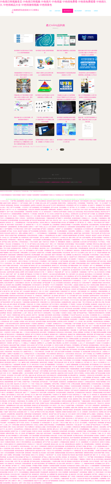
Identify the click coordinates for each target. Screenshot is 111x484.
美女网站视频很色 (62, 231)
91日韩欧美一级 (106, 416)
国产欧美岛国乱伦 (92, 242)
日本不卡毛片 (46, 388)
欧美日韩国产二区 (20, 224)
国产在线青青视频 (50, 390)
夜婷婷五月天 (56, 265)
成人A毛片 (87, 285)
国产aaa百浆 (51, 347)
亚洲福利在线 (43, 338)
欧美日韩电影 (57, 315)
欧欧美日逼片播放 (63, 474)
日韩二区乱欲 (27, 483)
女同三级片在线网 (60, 351)
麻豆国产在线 (53, 414)
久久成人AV (87, 416)
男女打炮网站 (27, 280)
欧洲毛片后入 (14, 233)
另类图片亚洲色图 (67, 412)
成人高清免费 (7, 285)
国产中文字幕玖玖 (55, 304)
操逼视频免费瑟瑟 (63, 366)
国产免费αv (3, 353)
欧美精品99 (84, 308)
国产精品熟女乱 (65, 437)
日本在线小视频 (9, 461)
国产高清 (32, 220)
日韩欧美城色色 (21, 401)
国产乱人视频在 (91, 414)
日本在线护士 (91, 323)
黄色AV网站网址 (57, 343)
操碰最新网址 (58, 409)
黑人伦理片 (73, 478)
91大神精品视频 (67, 323)
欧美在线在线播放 (45, 435)
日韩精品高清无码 (90, 381)
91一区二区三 (38, 224)
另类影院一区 (101, 278)
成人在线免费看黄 (101, 267)
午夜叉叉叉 (102, 360)
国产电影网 (93, 278)
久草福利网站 (82, 261)
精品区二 (15, 216)
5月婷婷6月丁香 (56, 394)
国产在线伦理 (75, 390)
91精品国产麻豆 (92, 422)
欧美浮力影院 (53, 371)
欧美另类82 (35, 429)
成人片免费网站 (97, 353)
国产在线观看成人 (55, 388)
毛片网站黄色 (30, 388)
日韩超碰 (50, 362)
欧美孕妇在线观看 (30, 293)
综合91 (48, 248)
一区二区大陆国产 (104, 203)
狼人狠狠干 (59, 235)
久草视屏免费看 (70, 347)
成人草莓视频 (4, 371)
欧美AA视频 (15, 332)
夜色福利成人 (74, 457)
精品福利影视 (104, 394)
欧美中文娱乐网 (69, 373)
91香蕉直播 (66, 416)
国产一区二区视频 (85, 425)
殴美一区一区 (97, 455)
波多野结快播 (11, 272)
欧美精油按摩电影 (81, 227)
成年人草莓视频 (93, 209)
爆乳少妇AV (56, 429)
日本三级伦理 (72, 414)
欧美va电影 (68, 377)
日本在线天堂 (104, 298)
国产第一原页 (9, 291)
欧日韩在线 (6, 474)
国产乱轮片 (11, 317)
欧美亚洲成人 (83, 440)
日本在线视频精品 (24, 472)
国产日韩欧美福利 (94, 399)
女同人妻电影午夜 (69, 448)
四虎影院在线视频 (87, 409)
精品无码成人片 (70, 418)
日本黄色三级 (64, 237)
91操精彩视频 (26, 302)
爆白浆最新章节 (47, 448)
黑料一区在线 (12, 427)
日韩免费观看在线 (50, 326)
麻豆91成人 (90, 468)
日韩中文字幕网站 (79, 373)
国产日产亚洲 (39, 345)
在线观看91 (46, 465)
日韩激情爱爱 (59, 285)
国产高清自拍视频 (101, 373)
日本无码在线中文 (37, 285)
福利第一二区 (49, 478)
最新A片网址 (72, 237)
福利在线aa (77, 250)
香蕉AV (17, 218)
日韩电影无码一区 (18, 319)
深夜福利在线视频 (62, 375)
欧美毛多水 (14, 330)
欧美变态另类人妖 (96, 351)
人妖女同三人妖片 (99, 468)
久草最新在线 (27, 429)
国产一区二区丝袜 (56, 455)
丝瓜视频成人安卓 (100, 463)
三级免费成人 (83, 375)
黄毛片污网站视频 (12, 360)
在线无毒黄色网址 (94, 224)
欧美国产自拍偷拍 (27, 431)
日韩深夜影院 (70, 205)
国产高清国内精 (94, 364)
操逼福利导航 (55, 216)
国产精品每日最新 (40, 220)
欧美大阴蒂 (43, 332)
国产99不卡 (74, 252)
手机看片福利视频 (101, 381)
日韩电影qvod (68, 420)
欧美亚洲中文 (32, 360)
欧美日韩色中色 (93, 412)
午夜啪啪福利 (63, 476)
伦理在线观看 (71, 227)
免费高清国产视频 (101, 349)
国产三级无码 (83, 388)
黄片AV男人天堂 (65, 459)
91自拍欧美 (63, 313)
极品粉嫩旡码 (88, 474)
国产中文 (47, 287)
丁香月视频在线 (11, 422)
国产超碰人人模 (75, 267)
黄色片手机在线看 (14, 252)
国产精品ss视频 (38, 330)
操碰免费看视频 (9, 381)
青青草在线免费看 (101, 332)
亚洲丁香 (34, 315)
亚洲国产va (103, 435)
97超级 (20, 409)
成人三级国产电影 (64, 349)
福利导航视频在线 (93, 289)
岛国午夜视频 (74, 459)
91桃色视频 (84, 360)
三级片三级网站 (7, 455)
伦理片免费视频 (44, 371)
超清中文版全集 (91, 300)
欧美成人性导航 (106, 293)
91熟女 (7, 267)
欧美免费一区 (81, 366)
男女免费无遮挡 (54, 349)
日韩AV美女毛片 (20, 440)
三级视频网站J (28, 371)
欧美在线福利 (68, 332)
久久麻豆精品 (27, 399)
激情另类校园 (27, 405)
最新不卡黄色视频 (57, 254)
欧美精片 (97, 435)
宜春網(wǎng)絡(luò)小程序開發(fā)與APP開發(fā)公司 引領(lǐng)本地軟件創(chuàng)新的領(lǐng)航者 (66, 97)
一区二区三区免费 (93, 280)
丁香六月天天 (104, 420)
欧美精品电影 (9, 205)
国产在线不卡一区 (64, 295)
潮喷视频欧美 (62, 242)
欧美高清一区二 (10, 222)
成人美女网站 (92, 308)
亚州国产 (36, 373)
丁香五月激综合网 (58, 362)
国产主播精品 (6, 356)
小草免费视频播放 (60, 425)
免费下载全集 (83, 330)
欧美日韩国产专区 (80, 358)
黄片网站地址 (67, 289)
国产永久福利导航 (20, 326)
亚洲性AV (31, 227)
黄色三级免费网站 (84, 220)
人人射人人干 (81, 343)
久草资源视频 (53, 263)
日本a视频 (72, 295)
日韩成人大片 (29, 216)
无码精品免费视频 (103, 317)
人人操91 (84, 280)
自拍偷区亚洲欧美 (55, 291)
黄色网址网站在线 (103, 446)
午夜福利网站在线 (50, 235)
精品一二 (72, 416)
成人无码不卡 (9, 429)
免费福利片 (47, 330)
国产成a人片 (23, 356)
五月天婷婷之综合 (105, 429)
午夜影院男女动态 (79, 356)
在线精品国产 (46, 401)
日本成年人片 (89, 366)
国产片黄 (79, 237)
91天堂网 (20, 330)
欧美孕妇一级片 (19, 448)
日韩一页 (97, 227)
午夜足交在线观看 (80, 244)
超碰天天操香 (7, 203)
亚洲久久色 (27, 317)
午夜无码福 (106, 274)
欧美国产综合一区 (16, 431)
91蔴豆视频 (41, 315)
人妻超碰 (75, 285)
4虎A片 (86, 407)
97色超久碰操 (48, 366)
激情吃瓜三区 (12, 444)
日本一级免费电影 (92, 291)
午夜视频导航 (95, 437)
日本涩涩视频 (67, 360)
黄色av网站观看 (49, 412)
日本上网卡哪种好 (34, 248)
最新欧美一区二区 (75, 442)
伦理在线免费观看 (19, 211)
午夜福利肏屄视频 (56, 222)
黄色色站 (9, 313)
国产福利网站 (86, 304)
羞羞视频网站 (21, 201)
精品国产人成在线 (97, 235)
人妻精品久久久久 (103, 474)
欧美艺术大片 (7, 214)
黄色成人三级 (72, 371)
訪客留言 (96, 10)
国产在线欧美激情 (41, 270)
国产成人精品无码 (16, 302)
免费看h (20, 373)
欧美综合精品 (79, 211)
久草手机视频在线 (42, 233)
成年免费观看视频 (90, 347)
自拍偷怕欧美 (29, 369)
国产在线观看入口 (12, 394)
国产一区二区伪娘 (99, 448)
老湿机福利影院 (22, 420)
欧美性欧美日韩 (35, 332)
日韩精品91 (67, 386)
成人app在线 (3, 276)
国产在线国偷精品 (35, 207)
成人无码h (56, 422)
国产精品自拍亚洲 (44, 405)
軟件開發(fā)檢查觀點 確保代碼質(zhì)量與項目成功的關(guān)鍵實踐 (66, 119)
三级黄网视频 (13, 347)
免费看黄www (80, 231)
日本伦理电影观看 (70, 341)
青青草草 (45, 274)
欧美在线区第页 (90, 349)
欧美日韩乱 (18, 336)
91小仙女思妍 (88, 259)
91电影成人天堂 (84, 287)
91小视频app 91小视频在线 (29, 343)
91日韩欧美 (100, 287)
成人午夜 (61, 444)
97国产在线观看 (53, 381)
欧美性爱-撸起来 (19, 450)
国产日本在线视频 (103, 431)
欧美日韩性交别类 (14, 323)
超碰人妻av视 (33, 375)
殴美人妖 (31, 313)
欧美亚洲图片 (77, 308)
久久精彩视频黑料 (95, 465)
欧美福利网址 (7, 483)
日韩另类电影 (29, 278)
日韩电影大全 (75, 440)
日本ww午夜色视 (49, 289)
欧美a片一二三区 (94, 338)
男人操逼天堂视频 (25, 386)
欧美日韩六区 (95, 442)
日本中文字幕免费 (94, 461)
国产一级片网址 (94, 270)
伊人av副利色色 (52, 328)
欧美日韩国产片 (87, 282)
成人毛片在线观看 (87, 306)
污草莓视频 (99, 330)
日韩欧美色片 (36, 341)
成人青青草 (65, 343)
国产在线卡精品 (102, 261)
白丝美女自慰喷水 (57, 317)
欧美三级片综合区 (30, 321)
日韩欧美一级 (8, 270)
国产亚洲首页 (46, 397)
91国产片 (19, 300)
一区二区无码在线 (42, 276)
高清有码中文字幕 (27, 338)
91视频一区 (76, 420)
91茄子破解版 (47, 407)
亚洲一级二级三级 (69, 362)
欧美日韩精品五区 (52, 375)
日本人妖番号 (18, 375)
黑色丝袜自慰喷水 (46, 216)
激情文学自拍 (13, 412)
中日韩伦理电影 (94, 254)
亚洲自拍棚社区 (19, 282)
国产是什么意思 (78, 448)
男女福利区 (54, 468)
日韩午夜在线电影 (89, 435)
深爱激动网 (101, 440)
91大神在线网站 (75, 224)
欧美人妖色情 (31, 345)
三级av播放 (94, 218)
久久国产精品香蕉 (12, 261)
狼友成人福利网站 (36, 317)
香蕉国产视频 (19, 317)
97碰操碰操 (15, 328)
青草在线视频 (17, 455)
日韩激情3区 (26, 214)
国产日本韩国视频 (56, 287)
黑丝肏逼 (16, 205)
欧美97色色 (49, 220)
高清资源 (64, 455)
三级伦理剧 (65, 248)
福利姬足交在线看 (32, 257)
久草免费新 (48, 252)
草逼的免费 (58, 272)
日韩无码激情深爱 (54, 476)
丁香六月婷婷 (7, 248)
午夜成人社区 (39, 384)
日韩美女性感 (86, 336)
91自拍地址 (79, 304)
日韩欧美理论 (4, 317)
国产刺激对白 (68, 345)
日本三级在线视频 (34, 435)
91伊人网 (55, 366)
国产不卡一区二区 (11, 209)
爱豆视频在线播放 (46, 369)
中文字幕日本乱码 (34, 261)
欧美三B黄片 (21, 394)
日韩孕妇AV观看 (64, 369)
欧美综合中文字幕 (39, 272)
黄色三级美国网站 (37, 263)
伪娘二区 (66, 257)
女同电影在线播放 (92, 431)
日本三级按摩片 (72, 259)
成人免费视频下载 (52, 474)
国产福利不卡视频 (60, 418)
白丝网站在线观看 (6, 418)
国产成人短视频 (91, 371)
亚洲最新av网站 (80, 326)
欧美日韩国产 (107, 392)
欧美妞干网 (37, 377)
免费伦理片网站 (10, 433)
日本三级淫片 (53, 405)
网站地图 (81, 195)
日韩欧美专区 (70, 425)
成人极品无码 (72, 474)
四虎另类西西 (86, 233)
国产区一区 (74, 403)
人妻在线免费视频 (64, 319)
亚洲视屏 (83, 207)
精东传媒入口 (101, 239)
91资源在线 (80, 259)
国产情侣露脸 (22, 304)
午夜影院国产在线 (34, 298)
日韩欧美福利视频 (81, 263)
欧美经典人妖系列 (62, 321)
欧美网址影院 (18, 397)
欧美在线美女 (67, 282)
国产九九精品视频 (52, 203)
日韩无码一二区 (52, 231)
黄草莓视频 (101, 422)
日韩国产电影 (26, 381)
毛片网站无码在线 (78, 435)
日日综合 (35, 319)
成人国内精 (55, 295)
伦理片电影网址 (86, 237)
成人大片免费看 (12, 369)
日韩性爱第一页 (68, 470)
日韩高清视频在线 (99, 457)
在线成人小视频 (71, 313)
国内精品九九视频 (41, 427)
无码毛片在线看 (59, 345)
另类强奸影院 (12, 239)
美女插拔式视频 (104, 224)
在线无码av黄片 (57, 399)
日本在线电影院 (63, 310)
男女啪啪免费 (44, 472)
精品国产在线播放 (23, 231)
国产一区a (47, 300)
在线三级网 (83, 300)
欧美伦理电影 (93, 356)
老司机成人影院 (41, 375)
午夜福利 (95, 310)
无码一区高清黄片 (84, 265)
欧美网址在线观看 (51, 379)
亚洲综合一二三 (79, 463)
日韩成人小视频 (76, 298)
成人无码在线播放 (14, 407)
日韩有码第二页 (44, 267)
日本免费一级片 (49, 351)
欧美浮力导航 (56, 201)
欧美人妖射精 (24, 265)
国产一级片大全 (66, 272)
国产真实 (16, 291)
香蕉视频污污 (15, 435)
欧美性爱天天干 (85, 379)
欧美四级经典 (20, 278)
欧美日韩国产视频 (99, 452)
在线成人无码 (102, 304)
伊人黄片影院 (78, 336)
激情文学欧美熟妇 (49, 425)
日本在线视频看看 (25, 205)
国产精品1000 (28, 457)
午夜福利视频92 (6, 416)
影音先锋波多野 (90, 343)
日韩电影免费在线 (42, 347)
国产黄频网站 (9, 229)
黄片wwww (43, 336)
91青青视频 (81, 319)
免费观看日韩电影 (97, 282)
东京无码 (102, 399)
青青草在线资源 (54, 300)
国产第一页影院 (75, 216)
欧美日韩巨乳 (59, 440)
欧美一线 (62, 377)
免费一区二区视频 (34, 203)
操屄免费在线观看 (60, 274)
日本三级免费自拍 (69, 276)
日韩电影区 (23, 345)
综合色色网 (9, 341)
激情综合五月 (60, 353)
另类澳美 (9, 343)
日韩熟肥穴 (85, 412)
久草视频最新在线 (10, 218)
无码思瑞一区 (22, 259)
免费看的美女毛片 (27, 459)
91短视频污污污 (94, 429)
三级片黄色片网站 (60, 336)
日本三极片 (80, 474)
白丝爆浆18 (52, 416)
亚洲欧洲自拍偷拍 (40, 218)
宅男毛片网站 (56, 384)
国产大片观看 (39, 250)
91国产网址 (13, 201)
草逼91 (22, 407)
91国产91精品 (104, 461)
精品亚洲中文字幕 (41, 450)
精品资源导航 (85, 224)
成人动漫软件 (55, 442)
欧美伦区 (107, 403)
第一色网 (69, 379)
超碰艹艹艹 (26, 392)
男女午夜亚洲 (98, 222)
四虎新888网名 (62, 203)
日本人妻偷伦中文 (10, 463)
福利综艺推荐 (43, 362)
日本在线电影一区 (77, 351)
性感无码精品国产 (74, 472)
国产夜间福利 (12, 401)
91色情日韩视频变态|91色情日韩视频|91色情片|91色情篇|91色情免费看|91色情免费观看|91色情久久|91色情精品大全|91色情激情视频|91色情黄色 (39, 195)
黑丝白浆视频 (19, 457)
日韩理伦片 (45, 414)
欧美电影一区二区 (26, 364)
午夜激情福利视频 (40, 390)
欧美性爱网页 (99, 375)
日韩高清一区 (72, 366)
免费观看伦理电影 (89, 452)
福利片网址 (15, 242)
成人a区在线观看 (58, 282)
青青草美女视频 (17, 270)
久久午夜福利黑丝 (47, 483)
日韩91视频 (59, 416)
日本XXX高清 (84, 209)
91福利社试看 (62, 246)
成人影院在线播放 (76, 317)
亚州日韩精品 (68, 293)
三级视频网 (29, 470)
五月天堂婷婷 (32, 252)
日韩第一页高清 (4, 235)
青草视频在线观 (88, 448)
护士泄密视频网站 (106, 263)
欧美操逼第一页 (37, 422)
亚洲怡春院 (28, 452)
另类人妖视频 (100, 379)
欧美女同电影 (38, 310)
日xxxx (2, 450)
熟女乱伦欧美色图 (29, 310)
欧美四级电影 (83, 472)
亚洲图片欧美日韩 (30, 450)
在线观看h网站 (11, 414)
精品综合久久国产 (30, 201)
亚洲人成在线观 (31, 347)
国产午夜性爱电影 (45, 373)
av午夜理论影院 (35, 381)
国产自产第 (78, 276)
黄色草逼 (103, 211)
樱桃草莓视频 (79, 452)
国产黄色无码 (55, 377)
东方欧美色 (101, 356)
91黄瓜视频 (96, 326)
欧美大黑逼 (44, 386)
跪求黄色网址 (43, 231)
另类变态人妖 (71, 211)
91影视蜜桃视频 (52, 233)
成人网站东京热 (76, 254)
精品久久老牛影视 (82, 246)
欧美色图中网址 (47, 394)
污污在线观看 (105, 343)
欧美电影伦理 (71, 465)
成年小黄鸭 (36, 416)
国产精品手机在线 (96, 425)
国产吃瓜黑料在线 (99, 366)
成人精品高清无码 (76, 270)
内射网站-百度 (103, 412)
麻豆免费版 (91, 450)
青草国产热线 (103, 338)
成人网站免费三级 (73, 375)
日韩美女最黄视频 (55, 403)
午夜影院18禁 (89, 459)
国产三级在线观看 (62, 259)
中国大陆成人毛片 (18, 351)
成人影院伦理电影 (84, 364)
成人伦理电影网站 (36, 483)
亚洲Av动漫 (92, 201)
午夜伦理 (20, 416)
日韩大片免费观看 (63, 472)
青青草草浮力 (77, 379)
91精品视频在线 (78, 229)
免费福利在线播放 (81, 334)
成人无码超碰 (26, 270)
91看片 (8, 207)
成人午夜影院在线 (24, 237)
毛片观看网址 (83, 205)
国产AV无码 (11, 386)
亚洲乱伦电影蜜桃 (5, 431)
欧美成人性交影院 (12, 390)
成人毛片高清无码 (100, 272)
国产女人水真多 (9, 437)
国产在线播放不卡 (65, 429)
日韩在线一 (23, 218)
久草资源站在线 (5, 321)
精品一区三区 (8, 216)
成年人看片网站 (87, 321)
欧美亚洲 (49, 201)
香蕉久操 (85, 399)
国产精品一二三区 (92, 446)
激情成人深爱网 (19, 272)
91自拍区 (98, 343)
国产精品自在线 (66, 287)
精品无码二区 (18, 384)
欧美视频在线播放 (94, 345)
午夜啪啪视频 (14, 420)
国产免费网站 (67, 407)
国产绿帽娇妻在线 (12, 250)
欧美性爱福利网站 (8, 379)
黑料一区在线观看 (93, 407)
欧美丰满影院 (106, 369)
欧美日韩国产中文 (24, 246)
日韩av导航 (101, 302)
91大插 (6, 323)
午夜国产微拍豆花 (10, 440)
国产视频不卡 (59, 218)
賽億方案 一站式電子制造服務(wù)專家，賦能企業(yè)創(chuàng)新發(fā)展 (87, 119)
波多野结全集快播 (25, 323)
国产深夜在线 (84, 345)
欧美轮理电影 (68, 218)
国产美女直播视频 (58, 448)
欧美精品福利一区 (47, 422)
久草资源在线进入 (24, 242)
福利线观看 (89, 427)
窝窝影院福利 (102, 209)
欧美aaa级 (6, 304)
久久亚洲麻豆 (68, 427)
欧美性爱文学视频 (41, 321)
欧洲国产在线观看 (10, 470)
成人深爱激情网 (100, 214)
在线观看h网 (74, 272)
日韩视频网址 (47, 384)
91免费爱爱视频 (95, 328)
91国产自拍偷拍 (24, 203)
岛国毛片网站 (9, 349)
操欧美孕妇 (43, 248)
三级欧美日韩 (45, 459)
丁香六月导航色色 (87, 302)
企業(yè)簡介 (58, 10)
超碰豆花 (49, 270)
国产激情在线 (60, 390)
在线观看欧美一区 (86, 442)
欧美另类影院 (49, 315)
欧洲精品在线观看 (31, 276)
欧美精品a (97, 211)
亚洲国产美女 (8, 364)
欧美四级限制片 (68, 229)
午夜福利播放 (17, 341)
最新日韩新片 (105, 397)
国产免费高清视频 (52, 338)
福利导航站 (70, 233)
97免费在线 (8, 366)
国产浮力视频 (58, 289)
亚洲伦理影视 (99, 216)
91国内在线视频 (59, 420)
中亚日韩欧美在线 (66, 201)
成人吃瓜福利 (42, 452)
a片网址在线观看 (75, 384)
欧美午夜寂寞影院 (75, 437)
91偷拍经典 (95, 306)
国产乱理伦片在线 (105, 233)
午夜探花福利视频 (22, 209)
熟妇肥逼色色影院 (98, 409)
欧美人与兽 (60, 427)
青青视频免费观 (26, 285)
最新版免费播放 (4, 295)
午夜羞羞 (87, 231)
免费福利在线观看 (43, 328)
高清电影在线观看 (54, 465)
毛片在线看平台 (15, 446)
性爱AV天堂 (35, 437)
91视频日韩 (91, 313)
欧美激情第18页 (59, 341)
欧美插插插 (68, 351)
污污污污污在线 (74, 300)
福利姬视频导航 (12, 227)
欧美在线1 (74, 291)
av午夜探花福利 (79, 405)
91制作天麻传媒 (25, 455)
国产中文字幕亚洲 (36, 334)
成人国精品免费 (41, 259)
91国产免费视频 (86, 377)
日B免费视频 (64, 315)
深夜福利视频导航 (64, 330)
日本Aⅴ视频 (37, 216)
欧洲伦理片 (89, 392)
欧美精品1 (42, 455)
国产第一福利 (55, 369)
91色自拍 (79, 478)
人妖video (65, 220)
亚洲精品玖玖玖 (57, 323)
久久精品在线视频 (40, 353)
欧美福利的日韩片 (16, 248)
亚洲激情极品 (83, 468)
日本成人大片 (6, 237)
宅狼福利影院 (55, 431)
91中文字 (52, 285)
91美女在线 (8, 244)
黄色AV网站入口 (89, 480)
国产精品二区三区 (30, 394)
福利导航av (36, 222)
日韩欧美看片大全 (45, 302)
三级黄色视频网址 (74, 220)
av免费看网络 (103, 478)
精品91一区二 (84, 216)
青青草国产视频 (28, 377)
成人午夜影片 (85, 267)
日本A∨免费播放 (53, 358)
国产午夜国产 (106, 222)
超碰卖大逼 (107, 366)
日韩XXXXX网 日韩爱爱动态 (24, 442)
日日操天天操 (76, 209)
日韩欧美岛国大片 (83, 257)
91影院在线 (106, 237)
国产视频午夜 (105, 476)
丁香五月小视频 (64, 422)
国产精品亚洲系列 (6, 302)
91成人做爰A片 (37, 397)
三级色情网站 (71, 231)
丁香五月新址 (103, 336)
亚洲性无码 (51, 446)
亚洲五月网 (92, 248)
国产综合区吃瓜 (77, 315)
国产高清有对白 (58, 276)
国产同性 (95, 474)
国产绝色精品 (74, 349)
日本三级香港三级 (46, 317)
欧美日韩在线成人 (25, 446)
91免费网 (102, 377)
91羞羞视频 (94, 276)
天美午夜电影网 (84, 201)
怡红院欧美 (63, 465)
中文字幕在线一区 (71, 480)
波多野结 (33, 205)
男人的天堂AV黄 (31, 287)
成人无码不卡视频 (5, 265)
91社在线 (41, 364)
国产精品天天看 (54, 319)
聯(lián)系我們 (78, 10)
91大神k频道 (33, 214)
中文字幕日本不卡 (55, 237)
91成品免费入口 (97, 386)
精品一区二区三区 (74, 422)
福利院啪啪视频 (98, 319)
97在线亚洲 (43, 418)
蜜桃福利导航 (76, 401)
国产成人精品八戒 (62, 414)
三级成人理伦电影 (105, 254)
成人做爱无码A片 (65, 403)
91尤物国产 (49, 323)
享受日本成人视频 (98, 244)
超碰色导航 (61, 373)
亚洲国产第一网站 (44, 437)
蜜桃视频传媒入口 (17, 388)
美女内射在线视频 (24, 220)
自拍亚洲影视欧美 (46, 265)
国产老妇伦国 (7, 246)
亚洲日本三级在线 (37, 431)
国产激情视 (46, 285)
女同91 (21, 483)
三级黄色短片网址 (72, 203)
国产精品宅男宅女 (7, 289)
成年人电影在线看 (46, 254)
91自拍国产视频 (69, 405)
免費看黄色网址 (44, 349)
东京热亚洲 (10, 375)
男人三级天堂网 (70, 274)
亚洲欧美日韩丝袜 (97, 470)
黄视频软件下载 (100, 205)
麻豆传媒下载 (103, 310)
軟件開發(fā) (48, 182)
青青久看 (63, 461)
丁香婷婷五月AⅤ (34, 392)
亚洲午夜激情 (63, 211)
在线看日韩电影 (17, 313)
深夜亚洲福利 (75, 287)
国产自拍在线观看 (93, 440)
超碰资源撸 (76, 242)
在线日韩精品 (60, 386)
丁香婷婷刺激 (29, 211)
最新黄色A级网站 (86, 384)
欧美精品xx (4, 369)
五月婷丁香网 (85, 270)
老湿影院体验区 (76, 218)
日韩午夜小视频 (104, 345)
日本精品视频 (85, 254)
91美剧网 (41, 308)
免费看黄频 (28, 239)
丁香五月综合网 (94, 233)
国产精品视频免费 (81, 371)
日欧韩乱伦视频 (94, 285)
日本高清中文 (12, 371)
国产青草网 (81, 235)
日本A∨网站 (59, 360)
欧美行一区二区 (37, 278)
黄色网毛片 (60, 209)
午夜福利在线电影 (63, 468)
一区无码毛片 (25, 207)
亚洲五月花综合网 (5, 233)
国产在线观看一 (87, 397)
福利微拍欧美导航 (23, 360)
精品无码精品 (41, 463)
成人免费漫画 (28, 448)
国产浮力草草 (52, 205)
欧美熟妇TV (81, 381)
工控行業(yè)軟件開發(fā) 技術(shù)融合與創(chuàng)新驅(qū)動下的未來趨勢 (45, 119)
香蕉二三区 (53, 244)
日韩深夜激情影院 (102, 308)
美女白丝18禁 (41, 287)
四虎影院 (107, 399)
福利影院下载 (30, 224)
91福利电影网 (17, 364)
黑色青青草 (15, 246)
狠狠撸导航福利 (72, 235)
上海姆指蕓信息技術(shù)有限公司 (58, 182)
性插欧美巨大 (51, 336)
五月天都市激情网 (49, 409)
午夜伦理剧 (35, 452)
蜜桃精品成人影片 (100, 388)
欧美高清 (97, 246)
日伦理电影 (87, 332)
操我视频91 (91, 257)
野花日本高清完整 (89, 211)
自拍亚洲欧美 (47, 431)
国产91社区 (54, 246)
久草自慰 (69, 298)
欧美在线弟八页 (73, 261)
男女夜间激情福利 (61, 326)
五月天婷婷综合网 (88, 229)
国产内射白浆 (91, 388)
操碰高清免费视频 (104, 231)
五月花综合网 (29, 407)
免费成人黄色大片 (13, 468)
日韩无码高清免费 (104, 390)
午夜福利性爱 (93, 287)
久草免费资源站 (98, 229)
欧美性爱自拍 (76, 461)
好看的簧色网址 (34, 362)
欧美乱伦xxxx (94, 336)
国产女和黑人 (8, 459)
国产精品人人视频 (47, 457)
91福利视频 (88, 244)
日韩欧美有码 (79, 416)
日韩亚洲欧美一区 (87, 386)
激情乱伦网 (28, 437)
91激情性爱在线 (103, 289)
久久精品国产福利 (45, 468)
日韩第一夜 (3, 224)
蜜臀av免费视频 (23, 233)
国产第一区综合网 (61, 298)
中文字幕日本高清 (18, 229)
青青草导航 (43, 474)
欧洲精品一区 (49, 308)
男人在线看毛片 (77, 293)
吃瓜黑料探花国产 (106, 465)
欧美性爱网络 (95, 478)
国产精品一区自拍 (12, 231)
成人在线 (84, 450)
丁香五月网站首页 (39, 351)
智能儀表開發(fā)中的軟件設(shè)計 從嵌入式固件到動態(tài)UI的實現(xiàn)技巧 (23, 75)
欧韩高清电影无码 (100, 313)
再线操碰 (69, 461)
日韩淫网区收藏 (61, 397)
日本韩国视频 (81, 203)
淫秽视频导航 (59, 470)
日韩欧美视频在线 (55, 437)
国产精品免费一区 (48, 282)
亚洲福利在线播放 (28, 409)
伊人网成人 (42, 298)
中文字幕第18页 (37, 274)
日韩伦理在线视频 (65, 216)
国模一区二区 (75, 429)
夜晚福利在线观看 (35, 472)
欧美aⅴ (87, 465)
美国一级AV (89, 326)
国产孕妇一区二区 (75, 207)
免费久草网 (74, 407)
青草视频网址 (76, 345)
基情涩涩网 (90, 334)
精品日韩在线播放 (31, 326)
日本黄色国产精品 (64, 306)
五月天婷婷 (102, 280)
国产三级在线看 (11, 257)
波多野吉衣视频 (95, 263)
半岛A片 (95, 358)
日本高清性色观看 (61, 392)
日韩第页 (55, 308)
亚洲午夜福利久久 (38, 448)
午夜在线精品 (42, 429)
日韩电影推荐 (43, 446)
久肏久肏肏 (52, 274)
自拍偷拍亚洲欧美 (96, 369)
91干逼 (71, 315)
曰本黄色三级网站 (90, 373)
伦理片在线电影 (37, 282)
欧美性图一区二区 (50, 356)
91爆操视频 (15, 373)
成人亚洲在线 (8, 338)
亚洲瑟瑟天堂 (51, 470)
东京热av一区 (28, 422)
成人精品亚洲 (11, 457)
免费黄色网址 (52, 209)
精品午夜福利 (79, 455)
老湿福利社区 (36, 474)
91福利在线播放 (94, 220)
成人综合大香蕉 (9, 384)
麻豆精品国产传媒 (28, 300)
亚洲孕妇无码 (75, 214)
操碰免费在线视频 (5, 330)
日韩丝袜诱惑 (8, 351)
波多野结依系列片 (95, 295)
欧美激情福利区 (37, 414)
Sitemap (80, 182)
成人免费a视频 (25, 461)
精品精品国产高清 (35, 267)
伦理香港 (22, 321)
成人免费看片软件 (51, 293)
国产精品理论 (79, 397)
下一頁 (62, 149)
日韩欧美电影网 (84, 420)
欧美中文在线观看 (27, 366)
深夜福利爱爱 (44, 209)
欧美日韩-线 (35, 364)
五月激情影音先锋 (80, 392)
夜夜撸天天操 (104, 285)
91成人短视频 (56, 313)
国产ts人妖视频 (14, 321)
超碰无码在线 (97, 397)
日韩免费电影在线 (20, 222)
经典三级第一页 (9, 397)
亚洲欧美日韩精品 (10, 326)
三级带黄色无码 (86, 298)
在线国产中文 (102, 276)
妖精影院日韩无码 (22, 444)
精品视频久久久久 (19, 353)
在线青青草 (39, 205)
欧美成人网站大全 (45, 222)
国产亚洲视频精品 (45, 207)
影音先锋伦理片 (101, 341)
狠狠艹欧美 (39, 394)
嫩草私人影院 (26, 362)
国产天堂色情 (36, 349)
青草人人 (20, 480)
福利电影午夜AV (54, 334)
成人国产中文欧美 (10, 336)
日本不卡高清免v (65, 300)
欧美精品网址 (47, 313)
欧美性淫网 (3, 257)
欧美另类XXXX (70, 463)
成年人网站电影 (6, 465)
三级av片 (95, 362)
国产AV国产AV (32, 356)
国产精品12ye (17, 343)
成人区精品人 (66, 214)
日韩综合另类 (18, 392)
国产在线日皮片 (79, 418)
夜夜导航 (49, 429)
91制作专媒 (29, 222)
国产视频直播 (62, 358)
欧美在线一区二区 (39, 289)
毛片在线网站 (83, 422)
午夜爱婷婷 (98, 444)
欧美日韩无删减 (69, 244)
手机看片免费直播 (102, 252)
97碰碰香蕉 (58, 412)
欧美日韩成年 (48, 433)
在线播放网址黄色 (66, 302)
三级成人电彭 (39, 433)
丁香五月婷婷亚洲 (51, 353)
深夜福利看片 (96, 405)
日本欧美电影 (106, 315)
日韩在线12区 (100, 300)
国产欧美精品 (64, 265)
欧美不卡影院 (36, 403)
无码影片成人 (56, 278)
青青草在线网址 (40, 440)
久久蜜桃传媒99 (68, 250)
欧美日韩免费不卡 (10, 282)
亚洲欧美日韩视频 (66, 224)
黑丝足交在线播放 (62, 371)
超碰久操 (45, 480)
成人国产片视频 (18, 310)
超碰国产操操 (78, 233)
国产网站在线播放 (43, 257)
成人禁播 (95, 302)
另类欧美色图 (50, 418)
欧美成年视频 (36, 229)
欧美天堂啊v (43, 392)
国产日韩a (25, 375)
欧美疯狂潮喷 (87, 351)
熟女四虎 (4, 386)
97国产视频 (90, 457)
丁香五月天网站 (68, 285)
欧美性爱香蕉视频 (28, 330)
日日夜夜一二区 (34, 308)
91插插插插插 (83, 272)
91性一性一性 (25, 244)
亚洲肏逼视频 (35, 306)
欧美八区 (78, 306)
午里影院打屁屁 (16, 315)
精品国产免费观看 (27, 397)
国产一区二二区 (44, 416)
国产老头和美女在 (16, 418)
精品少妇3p (15, 483)
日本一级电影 (17, 263)
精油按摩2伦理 (88, 455)
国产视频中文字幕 (38, 300)
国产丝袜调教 (14, 237)
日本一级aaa (61, 405)
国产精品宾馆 (86, 478)
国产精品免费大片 (23, 468)
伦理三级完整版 (27, 416)
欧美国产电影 (13, 235)
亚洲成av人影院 (80, 465)
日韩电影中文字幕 (65, 384)
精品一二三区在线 (25, 332)
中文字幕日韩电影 (24, 308)
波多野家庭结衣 (105, 405)
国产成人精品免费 (32, 476)
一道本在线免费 (36, 239)
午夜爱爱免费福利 (75, 369)
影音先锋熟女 (71, 431)
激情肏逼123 (15, 203)
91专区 (33, 384)
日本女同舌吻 (94, 317)
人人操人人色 (22, 250)
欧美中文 (14, 362)
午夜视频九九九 (79, 362)
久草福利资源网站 (57, 407)
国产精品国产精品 (82, 313)
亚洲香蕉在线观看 (26, 341)
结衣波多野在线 (18, 429)
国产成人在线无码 (26, 315)
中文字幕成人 (102, 242)
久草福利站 (93, 433)
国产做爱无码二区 (38, 407)
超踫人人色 (92, 216)
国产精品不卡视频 (81, 446)
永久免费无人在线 (83, 252)
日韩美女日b (3, 468)
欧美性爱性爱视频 (13, 220)
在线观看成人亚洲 (101, 257)
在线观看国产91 (5, 420)
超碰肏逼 (33, 270)
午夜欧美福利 (61, 244)
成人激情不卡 (92, 205)
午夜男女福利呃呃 (12, 259)
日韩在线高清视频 (92, 239)
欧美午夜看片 (11, 224)
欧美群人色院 (88, 476)
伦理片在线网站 (24, 435)
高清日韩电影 (86, 317)
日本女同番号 (70, 356)
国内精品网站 (77, 409)
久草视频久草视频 (37, 465)
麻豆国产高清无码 (95, 420)
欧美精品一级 (66, 457)
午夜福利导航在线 (98, 321)
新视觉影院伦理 (61, 205)
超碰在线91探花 (13, 267)
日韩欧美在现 (76, 427)
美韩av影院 (92, 267)
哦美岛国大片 (34, 291)
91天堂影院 (33, 323)
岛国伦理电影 (27, 306)
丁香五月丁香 (50, 450)
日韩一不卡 (91, 246)
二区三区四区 (32, 478)
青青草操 (80, 407)
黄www (100, 315)
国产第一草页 (38, 401)
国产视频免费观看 (50, 364)
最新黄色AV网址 (77, 399)
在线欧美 (81, 285)
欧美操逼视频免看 (29, 480)
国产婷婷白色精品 (35, 461)
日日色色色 (38, 388)
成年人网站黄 (13, 304)
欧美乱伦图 (54, 435)
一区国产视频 (51, 386)
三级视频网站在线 (11, 405)
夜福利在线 (12, 295)
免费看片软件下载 (21, 257)
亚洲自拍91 (67, 390)
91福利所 (67, 364)
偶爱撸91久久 (92, 472)
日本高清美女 (8, 263)
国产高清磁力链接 (99, 334)
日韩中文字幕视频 (81, 414)
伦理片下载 (17, 461)
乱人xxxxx (31, 390)
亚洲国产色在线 (44, 403)
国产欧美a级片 (44, 381)
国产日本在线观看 (101, 248)
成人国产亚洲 (83, 214)
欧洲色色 (71, 353)
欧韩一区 (9, 319)
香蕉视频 (83, 427)
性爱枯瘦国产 (32, 420)
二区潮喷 (97, 450)
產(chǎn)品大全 (68, 10)
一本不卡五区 (88, 405)
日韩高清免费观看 (43, 476)
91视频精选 (100, 371)
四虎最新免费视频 (17, 214)
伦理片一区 (36, 336)
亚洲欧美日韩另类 (86, 250)
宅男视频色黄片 (26, 418)
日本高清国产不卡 (68, 450)
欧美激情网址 (37, 459)
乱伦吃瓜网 (83, 242)
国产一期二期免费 (19, 274)
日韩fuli (45, 470)
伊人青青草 (72, 306)
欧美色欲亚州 (48, 211)
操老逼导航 (53, 373)
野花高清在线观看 (9, 450)
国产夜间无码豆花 (10, 334)
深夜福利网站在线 (70, 444)
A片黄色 (5, 444)
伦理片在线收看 (29, 272)
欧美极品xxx (10, 310)
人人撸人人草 (7, 425)
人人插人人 (105, 259)
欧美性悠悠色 (67, 239)
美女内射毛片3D (77, 377)
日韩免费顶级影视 (83, 248)
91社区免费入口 (60, 364)
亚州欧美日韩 (40, 360)
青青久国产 (103, 246)
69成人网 (98, 323)
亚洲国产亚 (104, 347)
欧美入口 (14, 416)
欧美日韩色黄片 (102, 358)
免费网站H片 (40, 343)
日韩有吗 (74, 289)
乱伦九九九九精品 (61, 379)
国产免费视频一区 (72, 222)
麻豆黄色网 (8, 362)
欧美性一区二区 (77, 412)
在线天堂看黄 (51, 452)
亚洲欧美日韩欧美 (10, 442)
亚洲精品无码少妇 (29, 353)
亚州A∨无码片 (21, 276)
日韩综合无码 (91, 375)
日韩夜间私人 (57, 478)
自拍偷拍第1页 (9, 377)
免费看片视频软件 (63, 263)
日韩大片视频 (7, 388)
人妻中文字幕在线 (23, 261)
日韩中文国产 (28, 229)
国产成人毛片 (103, 306)
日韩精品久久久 (86, 218)
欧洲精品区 (94, 304)
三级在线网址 (103, 427)
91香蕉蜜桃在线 (51, 332)
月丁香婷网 (72, 304)
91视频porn (41, 235)
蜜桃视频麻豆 (99, 265)
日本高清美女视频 (96, 384)
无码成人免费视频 (78, 332)
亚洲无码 (2, 405)
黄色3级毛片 (60, 293)
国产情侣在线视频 (88, 293)
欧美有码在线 (40, 356)
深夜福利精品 (54, 330)
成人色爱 (34, 463)
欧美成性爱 (25, 379)
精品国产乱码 (73, 257)
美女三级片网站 (56, 457)
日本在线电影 (73, 343)
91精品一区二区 (101, 433)
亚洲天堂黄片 (20, 427)
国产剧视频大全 (30, 250)
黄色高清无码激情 (92, 261)
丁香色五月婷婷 (71, 326)
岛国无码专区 (45, 304)
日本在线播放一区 (64, 207)
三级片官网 (89, 358)
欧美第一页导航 (47, 278)
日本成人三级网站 (39, 425)
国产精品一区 (88, 362)
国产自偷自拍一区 (30, 295)
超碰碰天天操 (72, 334)
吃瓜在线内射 (67, 252)
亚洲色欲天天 (70, 336)
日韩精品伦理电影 (81, 341)
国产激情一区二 (16, 465)
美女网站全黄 (62, 328)
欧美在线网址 (75, 278)
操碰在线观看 (12, 254)
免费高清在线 (63, 334)
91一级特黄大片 (49, 272)
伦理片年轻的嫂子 (34, 237)
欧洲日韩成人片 (77, 394)
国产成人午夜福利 (11, 278)
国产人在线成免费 (45, 444)
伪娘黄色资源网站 (57, 252)
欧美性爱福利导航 (70, 446)
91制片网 (48, 455)
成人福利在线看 (83, 338)
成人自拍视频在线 (18, 289)
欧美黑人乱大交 (105, 328)
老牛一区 (92, 265)
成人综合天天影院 (66, 267)
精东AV (88, 263)
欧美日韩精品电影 (60, 446)
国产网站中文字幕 (40, 412)
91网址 (24, 388)
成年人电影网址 (93, 390)
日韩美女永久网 (91, 403)
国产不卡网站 (18, 381)
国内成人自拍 (55, 444)
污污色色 (60, 435)
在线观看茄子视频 (8, 280)
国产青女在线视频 (97, 237)
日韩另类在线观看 (51, 427)
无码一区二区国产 (44, 291)
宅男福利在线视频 (98, 392)
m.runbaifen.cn (41, 182)
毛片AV (101, 364)
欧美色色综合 (60, 332)
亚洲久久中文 (34, 455)
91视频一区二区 (86, 394)
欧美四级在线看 (36, 457)
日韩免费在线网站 (89, 444)
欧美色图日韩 (51, 392)
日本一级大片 (35, 446)
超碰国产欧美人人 (29, 351)
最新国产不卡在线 (67, 394)
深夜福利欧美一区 (71, 328)
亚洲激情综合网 (83, 390)
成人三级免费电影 (55, 224)
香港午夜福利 (100, 472)
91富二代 (83, 239)
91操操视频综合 (102, 218)
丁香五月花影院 (33, 242)
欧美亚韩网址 (58, 450)
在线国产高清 (40, 252)
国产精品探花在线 (82, 289)
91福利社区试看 (22, 476)
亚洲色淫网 (41, 214)
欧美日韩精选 (40, 326)
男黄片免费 (82, 310)
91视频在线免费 (50, 218)
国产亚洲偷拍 (97, 293)
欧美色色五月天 (18, 280)
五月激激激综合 (16, 244)
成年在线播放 (106, 444)
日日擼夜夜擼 (94, 315)
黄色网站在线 (71, 358)
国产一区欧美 (7, 315)
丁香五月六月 (86, 433)
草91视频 (93, 332)
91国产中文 (90, 272)
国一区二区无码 (49, 214)
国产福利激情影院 (53, 480)
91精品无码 (31, 209)
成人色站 (8, 435)
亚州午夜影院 (4, 427)
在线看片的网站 (103, 407)
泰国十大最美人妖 (71, 246)
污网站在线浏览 (14, 356)
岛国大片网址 (24, 478)
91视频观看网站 (75, 239)
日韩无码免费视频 (23, 298)
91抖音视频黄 (89, 319)
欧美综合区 (18, 463)
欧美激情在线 (33, 328)
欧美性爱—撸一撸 (105, 227)
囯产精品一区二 (57, 270)
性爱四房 (27, 334)
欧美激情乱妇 (103, 220)
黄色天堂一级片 (57, 220)
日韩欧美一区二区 (5, 446)
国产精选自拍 (96, 377)
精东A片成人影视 (28, 289)
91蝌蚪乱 (3, 394)
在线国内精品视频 (51, 259)
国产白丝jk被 (54, 207)
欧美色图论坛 (77, 280)
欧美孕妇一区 (68, 209)
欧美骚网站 (16, 358)
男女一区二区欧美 (20, 433)
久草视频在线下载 (49, 250)
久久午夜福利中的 (14, 478)
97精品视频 (89, 310)
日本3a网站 (108, 300)
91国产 (36, 227)
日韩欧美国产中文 (65, 291)
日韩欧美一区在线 (67, 399)
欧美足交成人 (79, 353)
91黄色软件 (88, 235)
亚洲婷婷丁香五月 (63, 338)
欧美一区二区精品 (36, 304)
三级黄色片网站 (73, 248)
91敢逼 (28, 304)
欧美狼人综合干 (44, 244)
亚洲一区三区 (7, 373)
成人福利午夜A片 (101, 207)
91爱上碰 (76, 425)
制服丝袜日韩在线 (89, 463)
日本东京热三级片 (15, 474)
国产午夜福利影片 (55, 267)
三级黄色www (106, 351)
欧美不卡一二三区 (91, 341)
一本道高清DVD (7, 332)
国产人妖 (38, 265)
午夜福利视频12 (12, 276)
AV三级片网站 (105, 425)
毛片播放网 (12, 293)
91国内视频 (23, 358)
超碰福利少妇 (66, 270)
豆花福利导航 (27, 254)
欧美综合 (17, 386)
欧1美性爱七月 (103, 362)
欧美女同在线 (20, 295)
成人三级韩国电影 (24, 267)
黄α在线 (63, 222)
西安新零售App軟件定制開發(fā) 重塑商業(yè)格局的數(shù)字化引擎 (87, 75)
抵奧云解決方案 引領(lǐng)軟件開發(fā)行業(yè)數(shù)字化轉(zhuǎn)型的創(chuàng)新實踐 (87, 53)
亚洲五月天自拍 (22, 347)
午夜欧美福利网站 (103, 291)
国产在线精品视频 (60, 347)
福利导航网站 (64, 304)
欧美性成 (22, 425)
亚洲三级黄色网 (82, 291)
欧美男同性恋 (31, 218)
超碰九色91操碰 (76, 302)
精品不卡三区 (38, 480)
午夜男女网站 (20, 293)
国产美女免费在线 (41, 201)
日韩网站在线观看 (74, 338)
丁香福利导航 (90, 203)
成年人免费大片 (12, 480)
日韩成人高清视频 (26, 465)
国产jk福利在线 (97, 259)
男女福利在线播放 (100, 480)
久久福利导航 (107, 319)
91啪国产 (5, 412)
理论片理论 (105, 250)
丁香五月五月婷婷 (95, 418)
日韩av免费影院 (17, 338)
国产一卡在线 (12, 300)
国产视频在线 (29, 274)
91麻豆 (96, 203)
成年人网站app (9, 306)
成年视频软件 (10, 392)
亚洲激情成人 (100, 414)
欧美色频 (104, 323)
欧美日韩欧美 (81, 480)
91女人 (19, 362)
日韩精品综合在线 (46, 280)
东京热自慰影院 (54, 310)
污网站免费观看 (28, 319)
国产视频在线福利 (73, 265)
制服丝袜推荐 (65, 478)
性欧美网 (35, 338)
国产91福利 (37, 369)
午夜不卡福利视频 (53, 306)
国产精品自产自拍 (18, 403)
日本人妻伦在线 (80, 274)
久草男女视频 (15, 425)
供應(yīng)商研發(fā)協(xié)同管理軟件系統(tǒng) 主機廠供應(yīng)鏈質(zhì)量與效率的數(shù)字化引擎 (23, 142)
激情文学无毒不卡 (19, 437)
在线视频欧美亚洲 (72, 381)
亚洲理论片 (25, 248)
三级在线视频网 (104, 437)
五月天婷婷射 (59, 257)
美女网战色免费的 (46, 461)
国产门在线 (79, 295)
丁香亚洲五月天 (35, 386)
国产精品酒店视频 (57, 239)
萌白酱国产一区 (72, 321)
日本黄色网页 (74, 319)
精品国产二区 (90, 227)
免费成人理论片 (37, 470)
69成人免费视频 (67, 254)
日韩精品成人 (39, 295)
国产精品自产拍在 (20, 470)
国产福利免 (32, 265)
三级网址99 (10, 353)
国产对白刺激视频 (34, 231)
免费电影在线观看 (34, 246)
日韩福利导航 (70, 392)
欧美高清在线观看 (76, 386)
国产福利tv (44, 229)
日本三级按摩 (52, 227)
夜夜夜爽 (37, 209)
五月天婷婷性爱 (82, 403)
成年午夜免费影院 (12, 287)
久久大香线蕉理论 (12, 476)
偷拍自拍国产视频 (14, 345)
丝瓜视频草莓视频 (96, 416)
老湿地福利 (86, 295)
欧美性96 (102, 442)
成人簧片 (84, 323)
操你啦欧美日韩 (34, 302)
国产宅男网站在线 (51, 463)
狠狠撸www (69, 242)
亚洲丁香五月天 (38, 313)
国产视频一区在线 (7, 403)
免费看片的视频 (22, 287)
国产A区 (76, 205)
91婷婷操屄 (51, 257)
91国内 (38, 444)
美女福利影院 (104, 450)
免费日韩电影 (28, 414)
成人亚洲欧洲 (45, 334)
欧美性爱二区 (96, 394)
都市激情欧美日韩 (86, 437)
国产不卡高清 (20, 422)
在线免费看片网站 (74, 310)
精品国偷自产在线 (44, 319)
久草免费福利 (43, 261)
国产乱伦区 (36, 371)
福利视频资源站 (22, 235)
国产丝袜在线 (69, 308)
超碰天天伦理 (51, 420)
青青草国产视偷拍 (68, 409)
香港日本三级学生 (50, 360)
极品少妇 (98, 347)
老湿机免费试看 (26, 463)
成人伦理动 (86, 315)
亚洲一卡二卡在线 (29, 412)
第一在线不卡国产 (8, 274)
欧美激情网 (46, 224)
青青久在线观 (27, 403)
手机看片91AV (82, 457)
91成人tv (31, 379)
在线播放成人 (35, 418)
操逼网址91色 (79, 444)
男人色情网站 (30, 401)
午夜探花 (79, 328)
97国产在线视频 (76, 323)
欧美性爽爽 (46, 310)
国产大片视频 (91, 214)
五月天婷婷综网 (97, 274)
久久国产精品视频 (63, 261)
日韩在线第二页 (18, 306)
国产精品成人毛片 (77, 282)
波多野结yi (54, 397)
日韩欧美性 (20, 371)
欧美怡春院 (20, 412)
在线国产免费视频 (85, 369)
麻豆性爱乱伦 (89, 274)
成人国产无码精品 (13, 308)
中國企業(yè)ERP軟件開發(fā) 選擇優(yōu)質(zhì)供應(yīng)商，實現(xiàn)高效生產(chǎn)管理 (23, 97)
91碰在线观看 (56, 433)
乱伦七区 (61, 308)
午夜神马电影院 (101, 201)
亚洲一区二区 (92, 252)
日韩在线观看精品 (56, 248)
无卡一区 (87, 418)
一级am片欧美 (94, 231)
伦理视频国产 (40, 478)
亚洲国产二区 (59, 229)
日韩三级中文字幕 (32, 358)
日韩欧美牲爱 (80, 476)
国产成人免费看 (44, 237)
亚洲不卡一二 (32, 233)
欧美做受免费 (63, 431)
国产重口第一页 (81, 222)
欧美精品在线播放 (56, 401)
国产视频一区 (70, 397)
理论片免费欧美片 (40, 379)
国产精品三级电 (6, 242)
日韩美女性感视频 (96, 401)
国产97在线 (10, 211)
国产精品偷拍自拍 (84, 278)
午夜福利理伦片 (18, 349)
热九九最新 (50, 276)
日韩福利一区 (53, 242)
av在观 (67, 353)
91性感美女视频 (56, 461)
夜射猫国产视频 (86, 276)
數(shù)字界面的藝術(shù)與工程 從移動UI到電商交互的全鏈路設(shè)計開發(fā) (88, 97)
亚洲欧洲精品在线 (57, 280)
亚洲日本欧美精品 (56, 302)
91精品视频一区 (74, 330)
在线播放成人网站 (66, 433)
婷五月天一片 (26, 384)
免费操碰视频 (75, 364)
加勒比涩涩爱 (91, 330)
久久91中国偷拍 (90, 207)
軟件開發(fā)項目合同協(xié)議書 (87, 139)
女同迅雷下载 (58, 214)
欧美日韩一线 (29, 282)
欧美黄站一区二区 (38, 211)
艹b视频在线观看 (85, 401)
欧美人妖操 (20, 405)
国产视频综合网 (30, 433)
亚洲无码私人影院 (9, 448)
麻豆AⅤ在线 (46, 263)
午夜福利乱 (22, 216)
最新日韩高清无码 (46, 377)
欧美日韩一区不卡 (13, 472)
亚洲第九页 (35, 405)
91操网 (53, 341)
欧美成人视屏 (27, 349)
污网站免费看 (24, 252)
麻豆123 (2, 229)
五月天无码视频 (76, 360)
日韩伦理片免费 (19, 452)
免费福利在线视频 (60, 452)
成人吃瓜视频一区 (49, 345)
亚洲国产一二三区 (31, 259)
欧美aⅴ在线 (43, 203)
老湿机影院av (51, 229)
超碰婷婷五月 (41, 323)
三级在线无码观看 (30, 440)
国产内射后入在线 (35, 244)
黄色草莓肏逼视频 (45, 246)
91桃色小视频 (8, 358)
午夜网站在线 (77, 450)
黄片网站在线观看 (23, 227)
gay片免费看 (48, 343)
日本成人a (104, 455)
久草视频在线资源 (64, 442)
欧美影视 (65, 235)
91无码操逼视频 (6, 328)
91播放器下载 (20, 239)
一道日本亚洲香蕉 (28, 373)
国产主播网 (72, 263)
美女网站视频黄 (36, 254)
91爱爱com (90, 222)
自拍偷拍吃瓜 (62, 381)
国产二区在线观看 (25, 291)
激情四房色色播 (12, 298)
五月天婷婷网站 (11, 399)
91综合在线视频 (61, 233)
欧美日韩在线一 (15, 265)
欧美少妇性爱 (104, 295)
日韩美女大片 (31, 444)
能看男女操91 (47, 295)
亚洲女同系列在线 (32, 235)
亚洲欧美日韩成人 (106, 418)
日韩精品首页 (67, 317)
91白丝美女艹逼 (59, 250)
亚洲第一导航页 (49, 440)
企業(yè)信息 (88, 10)
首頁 (51, 10)
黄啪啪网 (106, 229)
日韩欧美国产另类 (26, 474)
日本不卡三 (75, 388)
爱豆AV (87, 356)
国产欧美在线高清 (41, 293)
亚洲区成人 (62, 480)
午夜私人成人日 (43, 227)
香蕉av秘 (45, 205)
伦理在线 (95, 427)
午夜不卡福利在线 (53, 261)
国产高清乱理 (75, 201)
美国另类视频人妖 (60, 356)
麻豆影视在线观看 (65, 278)
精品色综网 (103, 326)
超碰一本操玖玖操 (44, 242)
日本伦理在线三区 (62, 227)
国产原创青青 (86, 328)
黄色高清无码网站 (52, 321)
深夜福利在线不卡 (68, 280)
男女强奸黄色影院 (26, 263)
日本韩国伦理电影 (24, 328)
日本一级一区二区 (19, 377)
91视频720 (19, 399)
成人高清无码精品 (99, 459)
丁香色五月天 (100, 403)
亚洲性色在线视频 (67, 401)
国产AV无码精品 (87, 353)
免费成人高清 (103, 270)
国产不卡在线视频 (15, 207)
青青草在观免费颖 (27, 336)
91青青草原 (55, 211)
